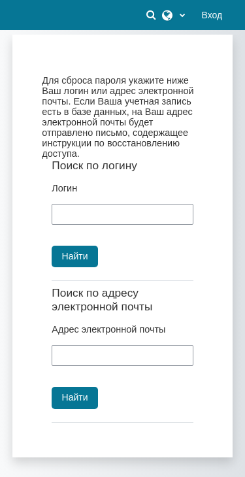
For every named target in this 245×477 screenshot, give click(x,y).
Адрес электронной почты (108, 329)
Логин (64, 188)
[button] (152, 15)
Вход (212, 15)
